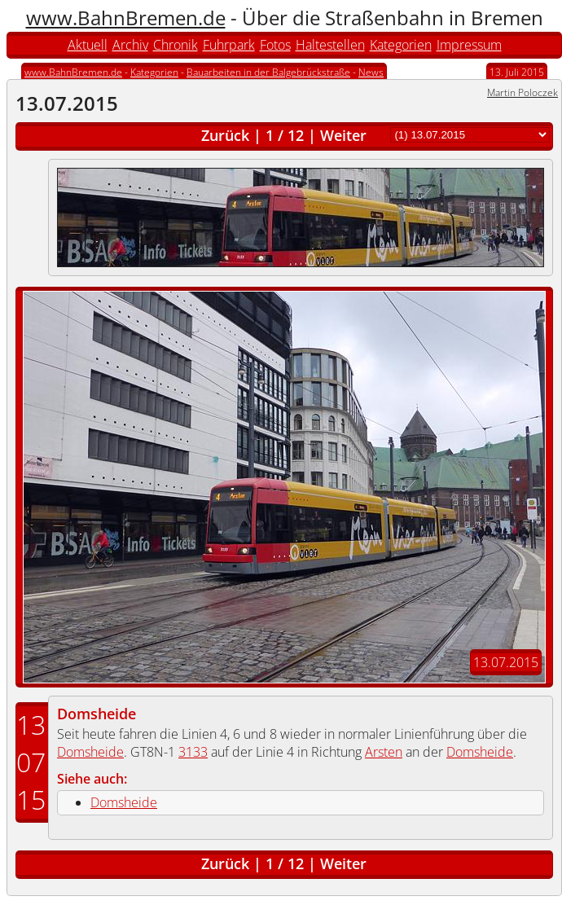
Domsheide (96, 713)
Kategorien (401, 45)
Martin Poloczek (522, 92)
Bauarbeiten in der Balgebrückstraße (268, 72)
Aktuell (88, 45)
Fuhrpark (229, 45)
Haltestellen (330, 45)
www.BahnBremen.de (126, 17)
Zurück (225, 135)
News (371, 72)
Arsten (383, 752)
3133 (193, 752)
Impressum (469, 45)
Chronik (175, 45)
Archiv (130, 45)
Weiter (343, 135)
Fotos (275, 45)
